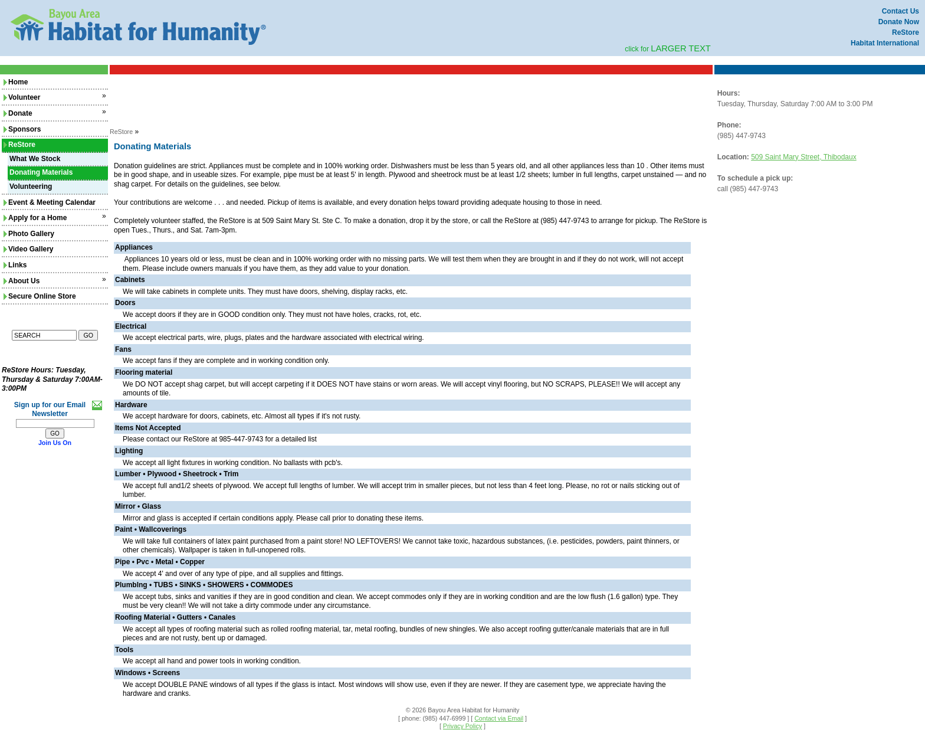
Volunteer (22, 97)
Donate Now (898, 22)
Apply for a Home (35, 218)
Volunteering (30, 186)
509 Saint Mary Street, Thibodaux (804, 157)
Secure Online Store (40, 296)
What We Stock (34, 159)
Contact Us (900, 11)
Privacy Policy (462, 725)
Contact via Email (498, 718)
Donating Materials (41, 172)
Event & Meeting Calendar (50, 202)
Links (15, 265)
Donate (18, 113)
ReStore (905, 32)
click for (668, 49)
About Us (22, 281)
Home (16, 82)
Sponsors (22, 129)
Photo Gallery (29, 234)
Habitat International (885, 43)
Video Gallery (28, 249)
